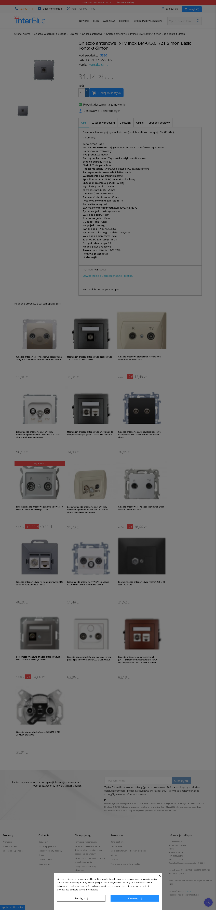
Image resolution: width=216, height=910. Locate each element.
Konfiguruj (81, 898)
